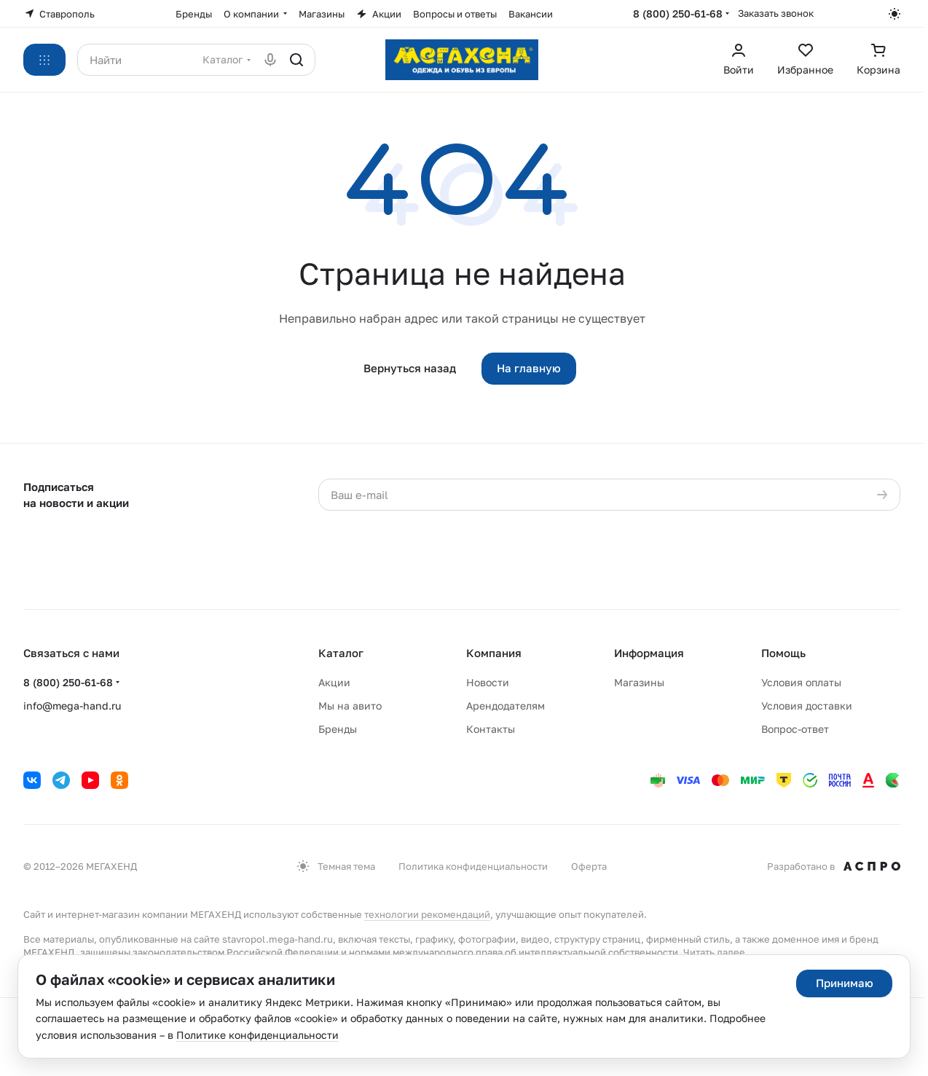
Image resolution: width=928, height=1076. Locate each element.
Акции (334, 682)
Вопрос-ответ (795, 729)
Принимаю (844, 982)
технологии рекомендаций (427, 914)
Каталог (340, 652)
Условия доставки (806, 705)
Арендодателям (505, 705)
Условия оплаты (801, 682)
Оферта (589, 866)
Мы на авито (350, 705)
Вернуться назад (409, 367)
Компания (494, 652)
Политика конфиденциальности (473, 866)
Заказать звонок (776, 13)
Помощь (783, 652)
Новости (487, 682)
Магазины (639, 682)
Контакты (490, 729)
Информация (649, 652)
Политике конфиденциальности (257, 1035)
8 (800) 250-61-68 (678, 13)
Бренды (337, 729)
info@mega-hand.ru (72, 705)
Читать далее (714, 952)
